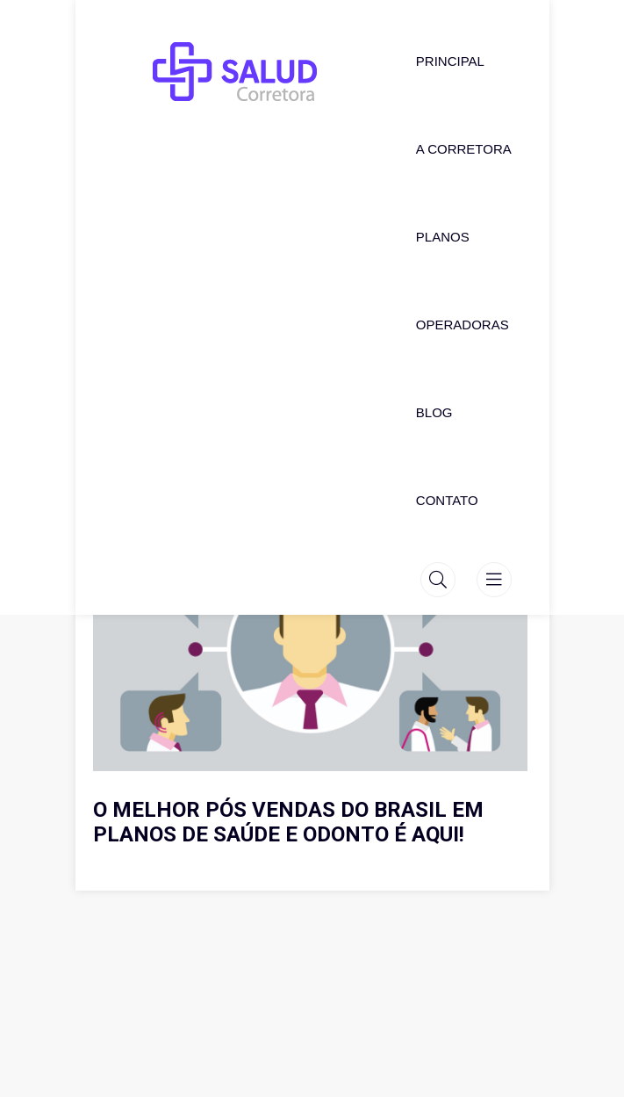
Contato (447, 500)
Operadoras (462, 324)
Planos (443, 236)
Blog (434, 412)
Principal (450, 61)
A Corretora (464, 148)
